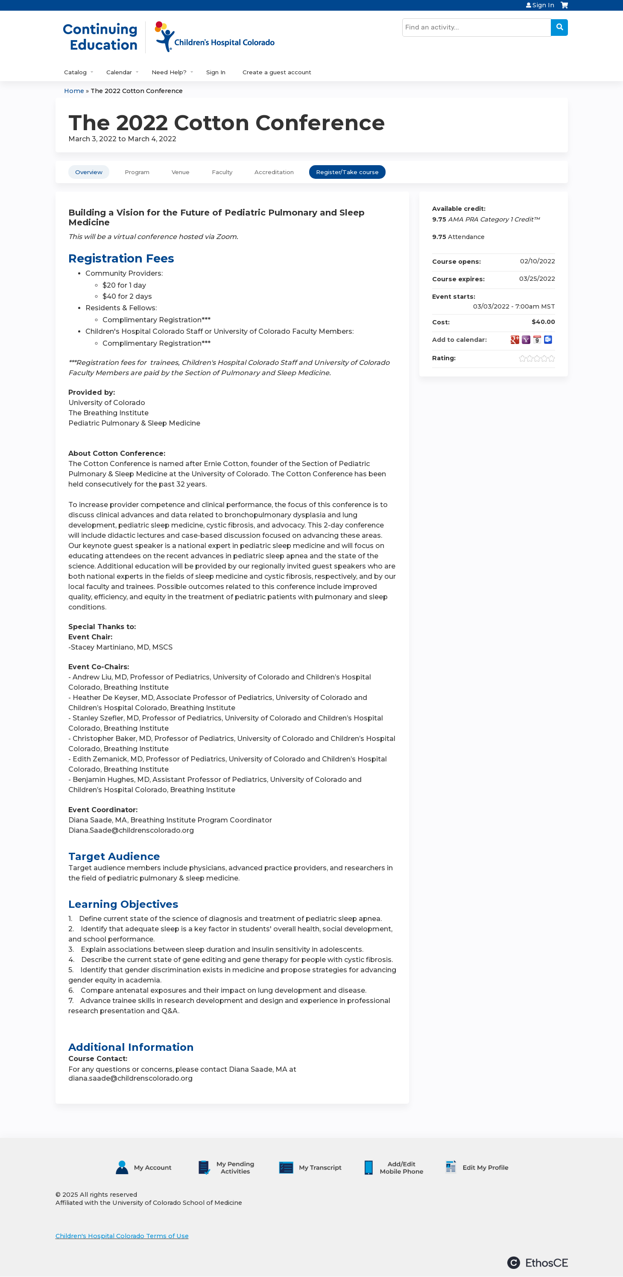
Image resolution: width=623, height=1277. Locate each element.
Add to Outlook (548, 339)
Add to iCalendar (537, 339)
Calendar (119, 72)
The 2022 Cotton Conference (137, 91)
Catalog (75, 72)
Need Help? (169, 72)
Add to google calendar (515, 339)
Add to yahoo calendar (526, 339)
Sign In (543, 5)
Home (74, 91)
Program (137, 172)
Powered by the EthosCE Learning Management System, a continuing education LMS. (537, 1263)
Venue (181, 172)
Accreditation (274, 172)
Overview (88, 172)
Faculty (222, 172)
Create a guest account (277, 72)
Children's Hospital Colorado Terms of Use (122, 1236)
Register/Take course (347, 172)
